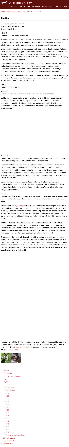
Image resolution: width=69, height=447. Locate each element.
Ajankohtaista (61, 6)
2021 (7, 407)
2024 (7, 399)
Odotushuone (9, 387)
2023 (7, 401)
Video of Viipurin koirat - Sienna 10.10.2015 (34, 319)
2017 (32, 12)
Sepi (22, 206)
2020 (7, 410)
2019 (7, 413)
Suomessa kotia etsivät (12, 376)
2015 (7, 424)
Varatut (7, 384)
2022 (7, 404)
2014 (7, 426)
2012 (7, 432)
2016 (7, 421)
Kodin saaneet (23, 12)
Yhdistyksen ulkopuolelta (15, 435)
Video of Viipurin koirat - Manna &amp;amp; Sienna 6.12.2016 (34, 132)
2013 (7, 429)
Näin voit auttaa (33, 6)
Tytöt (6, 382)
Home (3, 12)
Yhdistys (10, 6)
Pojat (6, 379)
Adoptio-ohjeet (48, 6)
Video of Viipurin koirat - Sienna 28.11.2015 (34, 274)
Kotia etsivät (20, 6)
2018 (7, 415)
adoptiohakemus (12, 350)
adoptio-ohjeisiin (21, 347)
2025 (7, 396)
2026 (7, 393)
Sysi (16, 206)
